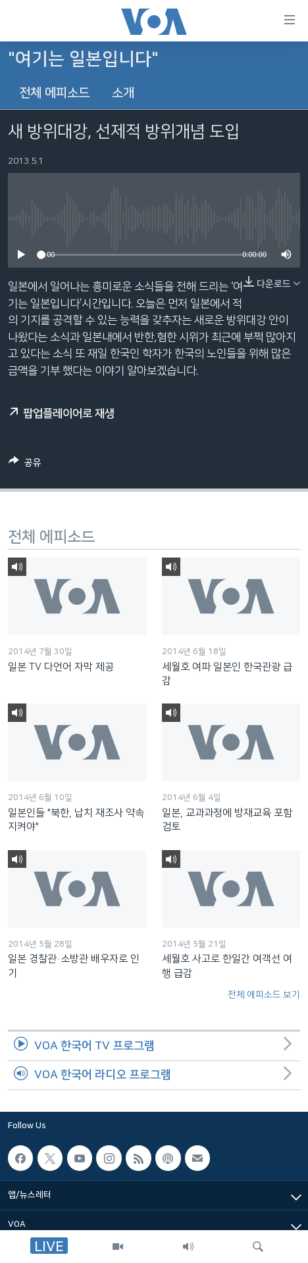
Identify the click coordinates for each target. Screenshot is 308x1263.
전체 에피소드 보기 (264, 994)
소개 (123, 93)
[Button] (25, 464)
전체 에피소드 (54, 93)
